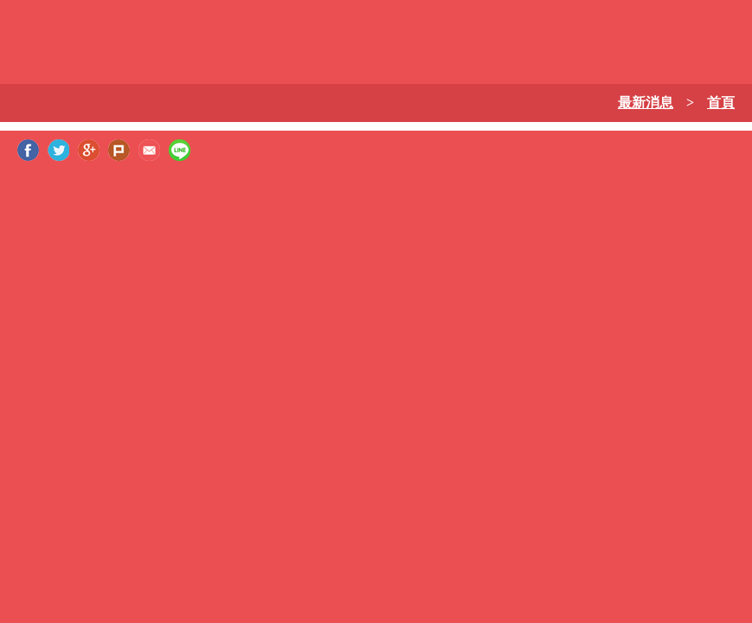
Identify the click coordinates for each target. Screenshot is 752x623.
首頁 (721, 102)
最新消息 (645, 102)
